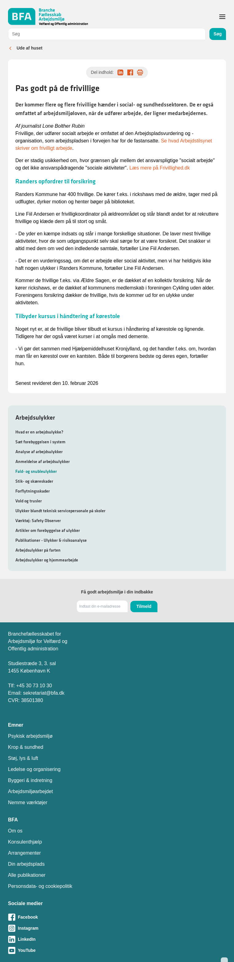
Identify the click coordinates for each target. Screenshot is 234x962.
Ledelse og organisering (34, 769)
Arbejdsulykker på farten (38, 550)
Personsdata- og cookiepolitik (40, 886)
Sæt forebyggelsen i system (40, 442)
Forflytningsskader (32, 491)
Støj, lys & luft (23, 758)
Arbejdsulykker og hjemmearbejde (46, 560)
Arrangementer (24, 853)
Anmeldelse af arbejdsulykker (42, 461)
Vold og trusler (28, 501)
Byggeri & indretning (30, 780)
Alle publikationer (27, 875)
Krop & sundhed (25, 747)
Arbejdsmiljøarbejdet (30, 791)
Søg (218, 33)
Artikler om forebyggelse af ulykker (47, 530)
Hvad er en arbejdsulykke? (39, 432)
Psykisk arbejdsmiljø (30, 736)
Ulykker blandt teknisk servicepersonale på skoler (60, 510)
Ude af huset (29, 48)
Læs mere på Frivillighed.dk (159, 167)
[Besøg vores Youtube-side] (117, 950)
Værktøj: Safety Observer (38, 520)
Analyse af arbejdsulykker (39, 451)
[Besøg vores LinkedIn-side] (117, 939)
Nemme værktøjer (27, 802)
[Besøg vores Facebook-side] (117, 917)
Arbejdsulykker (35, 417)
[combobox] (107, 34)
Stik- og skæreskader (34, 481)
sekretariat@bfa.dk (44, 693)
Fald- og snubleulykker (36, 471)
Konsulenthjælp (25, 841)
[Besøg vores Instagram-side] (117, 928)
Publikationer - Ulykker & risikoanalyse (51, 540)
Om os (15, 830)
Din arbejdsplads (26, 864)
